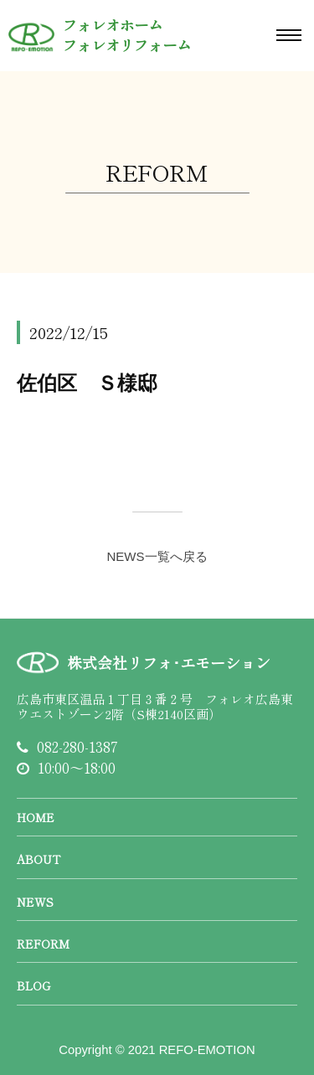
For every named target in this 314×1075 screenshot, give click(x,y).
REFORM (43, 943)
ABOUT (38, 859)
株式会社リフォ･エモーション (168, 662)
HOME (35, 817)
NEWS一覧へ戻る (157, 556)
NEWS (35, 901)
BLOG (33, 985)
